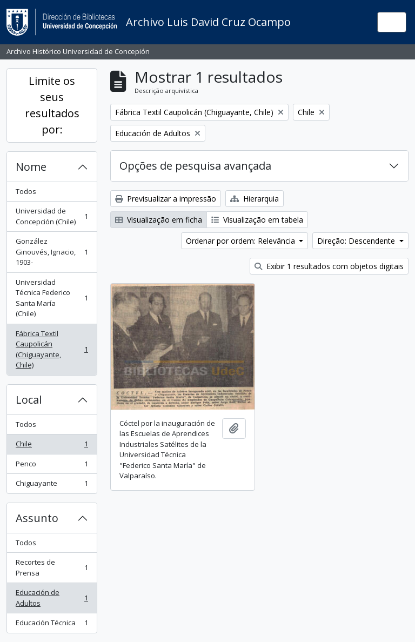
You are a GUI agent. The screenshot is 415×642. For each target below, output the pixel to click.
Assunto (37, 518)
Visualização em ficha (158, 220)
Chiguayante (51, 485)
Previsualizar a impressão (165, 198)
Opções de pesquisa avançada (195, 165)
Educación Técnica (51, 625)
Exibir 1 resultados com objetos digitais (329, 266)
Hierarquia (254, 198)
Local (29, 399)
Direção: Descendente (357, 241)
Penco (51, 466)
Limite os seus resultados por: (52, 105)
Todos (26, 191)
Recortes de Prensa (51, 567)
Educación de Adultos (51, 597)
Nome (31, 166)
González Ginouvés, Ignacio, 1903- (51, 251)
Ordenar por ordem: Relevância (241, 241)
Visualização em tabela (257, 220)
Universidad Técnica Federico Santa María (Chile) (51, 298)
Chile (51, 446)
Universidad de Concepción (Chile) (51, 216)
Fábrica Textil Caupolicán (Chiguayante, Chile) (51, 349)
